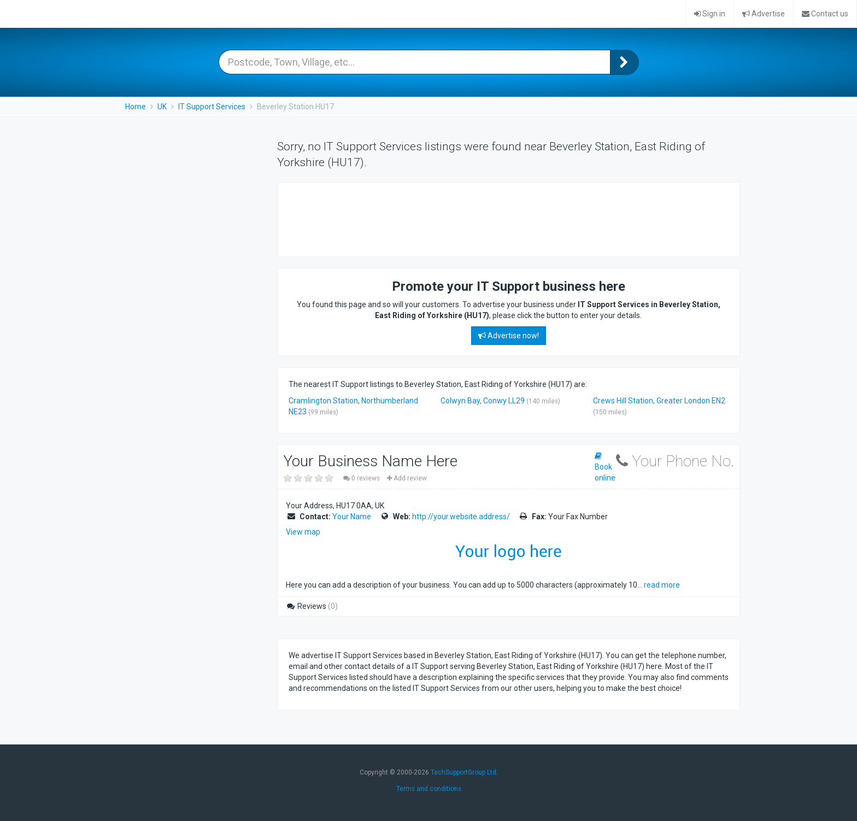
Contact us (825, 13)
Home (135, 106)
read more (662, 584)
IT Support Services (211, 106)
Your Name (351, 516)
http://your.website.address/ (461, 516)
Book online (605, 467)
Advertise (763, 13)
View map (303, 531)
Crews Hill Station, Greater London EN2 (659, 400)
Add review (407, 478)
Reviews (312, 606)
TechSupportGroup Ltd (463, 772)
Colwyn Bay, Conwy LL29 (483, 400)
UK (162, 106)
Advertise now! (508, 335)
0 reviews (362, 478)
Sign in (709, 13)
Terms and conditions (428, 789)
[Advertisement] (487, 218)
